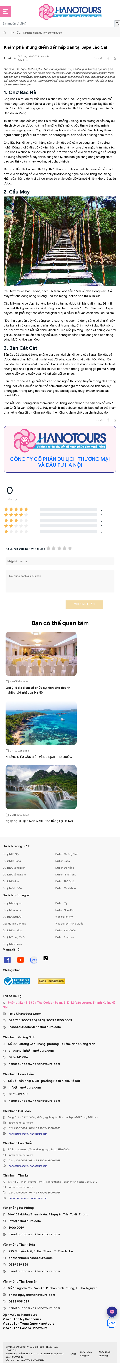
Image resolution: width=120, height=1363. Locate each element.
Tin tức (15, 32)
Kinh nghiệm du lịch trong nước (42, 32)
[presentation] (34, 605)
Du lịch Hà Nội (11, 854)
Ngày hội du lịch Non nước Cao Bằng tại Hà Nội (39, 821)
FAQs (73, 1353)
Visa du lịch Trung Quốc (69, 923)
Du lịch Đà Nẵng (64, 867)
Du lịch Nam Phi (64, 910)
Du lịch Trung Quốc (14, 937)
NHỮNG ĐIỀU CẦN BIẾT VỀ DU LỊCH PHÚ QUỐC (39, 757)
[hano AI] (112, 1312)
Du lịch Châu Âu (12, 916)
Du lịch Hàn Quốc (65, 930)
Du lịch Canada (12, 910)
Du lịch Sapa (62, 861)
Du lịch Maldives (12, 944)
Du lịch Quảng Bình (14, 867)
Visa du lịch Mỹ (64, 916)
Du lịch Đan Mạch (13, 930)
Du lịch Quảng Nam (14, 874)
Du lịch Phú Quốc (65, 881)
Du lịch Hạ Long (12, 861)
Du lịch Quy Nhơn (65, 888)
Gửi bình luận (84, 604)
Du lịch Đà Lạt (11, 881)
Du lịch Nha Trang (65, 874)
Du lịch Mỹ (61, 903)
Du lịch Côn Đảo (12, 888)
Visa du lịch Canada (14, 923)
